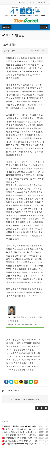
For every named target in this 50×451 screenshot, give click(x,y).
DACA (6, 15)
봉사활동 (22, 15)
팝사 (28, 15)
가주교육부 (14, 15)
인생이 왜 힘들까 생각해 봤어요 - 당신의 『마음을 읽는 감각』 (25, 438)
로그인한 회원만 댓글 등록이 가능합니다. (25, 399)
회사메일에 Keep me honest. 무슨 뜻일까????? (19, 444)
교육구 (42, 15)
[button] (37, 408)
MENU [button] (6, 27)
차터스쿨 (35, 15)
